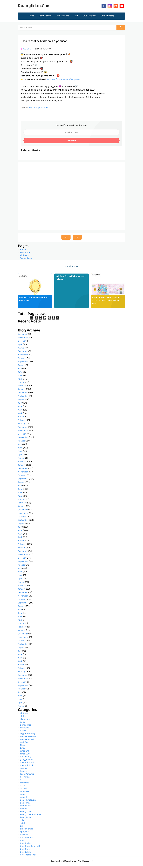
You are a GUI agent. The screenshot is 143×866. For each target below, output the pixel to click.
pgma (23, 795)
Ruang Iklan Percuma (30, 815)
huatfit (23, 772)
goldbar (24, 769)
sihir (22, 826)
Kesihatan (25, 777)
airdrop (23, 717)
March (21, 348)
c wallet (24, 731)
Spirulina (24, 832)
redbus (23, 809)
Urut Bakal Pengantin (30, 847)
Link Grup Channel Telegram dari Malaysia (70, 278)
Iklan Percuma (27, 775)
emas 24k (24, 751)
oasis (22, 786)
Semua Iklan (26, 259)
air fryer (24, 714)
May (20, 376)
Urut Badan (25, 844)
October (22, 342)
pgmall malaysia (28, 801)
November (23, 338)
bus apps (24, 728)
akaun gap (25, 720)
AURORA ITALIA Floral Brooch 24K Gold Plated (34, 299)
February (22, 386)
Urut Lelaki (25, 853)
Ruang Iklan (26, 812)
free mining (25, 757)
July (20, 369)
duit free (24, 743)
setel (22, 824)
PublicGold (25, 806)
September (23, 362)
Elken (22, 746)
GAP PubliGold (27, 766)
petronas (24, 792)
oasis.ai (23, 789)
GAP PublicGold (27, 763)
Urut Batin (25, 850)
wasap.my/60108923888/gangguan (63, 80)
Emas (22, 749)
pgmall (23, 798)
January (21, 390)
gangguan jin (26, 760)
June (20, 373)
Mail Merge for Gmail (39, 108)
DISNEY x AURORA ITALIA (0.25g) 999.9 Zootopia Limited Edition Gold (106, 300)
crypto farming (27, 734)
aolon (23, 723)
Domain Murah (27, 740)
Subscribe (71, 141)
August (21, 366)
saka (22, 821)
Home (31, 16)
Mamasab (24, 783)
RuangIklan (25, 818)
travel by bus (26, 838)
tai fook (24, 835)
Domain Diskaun (28, 737)
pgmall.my (25, 803)
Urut (22, 841)
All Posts (24, 256)
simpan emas (26, 829)
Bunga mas (25, 726)
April (20, 345)
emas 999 (25, 754)
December (23, 335)
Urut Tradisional (28, 855)
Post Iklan (25, 253)
